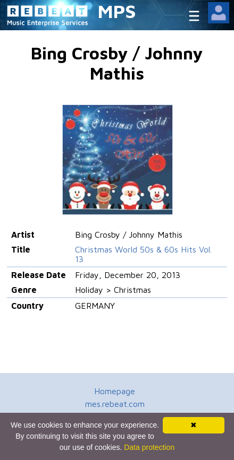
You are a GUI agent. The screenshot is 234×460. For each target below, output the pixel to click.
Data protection (149, 447)
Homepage (114, 391)
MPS (117, 11)
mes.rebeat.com (115, 404)
